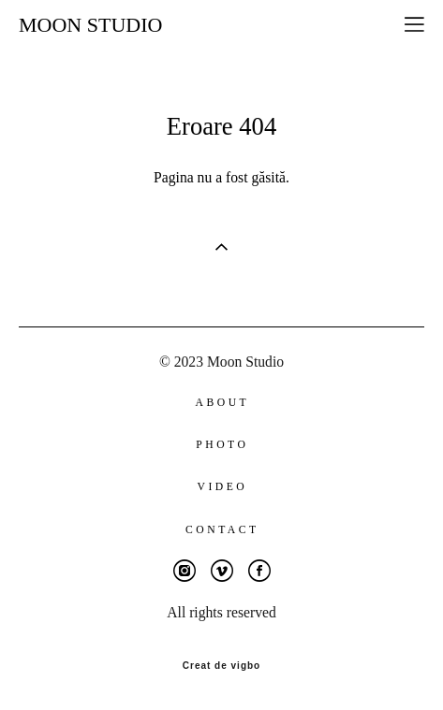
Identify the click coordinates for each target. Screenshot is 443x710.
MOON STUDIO (90, 25)
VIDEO (222, 487)
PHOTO (222, 445)
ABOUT (223, 403)
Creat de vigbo (221, 666)
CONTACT (222, 530)
